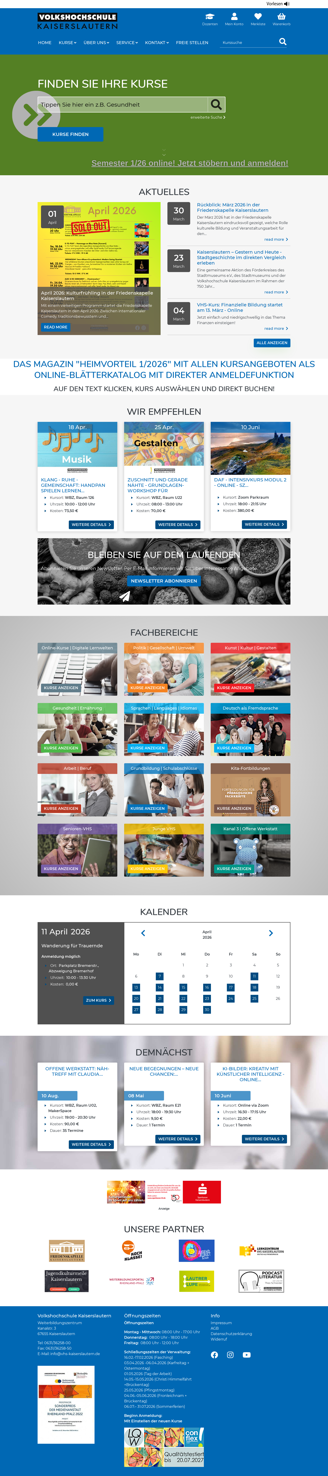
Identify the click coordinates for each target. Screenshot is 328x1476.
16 (207, 987)
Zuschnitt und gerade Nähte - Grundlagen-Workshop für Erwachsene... (158, 488)
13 (136, 987)
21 (159, 998)
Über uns (95, 42)
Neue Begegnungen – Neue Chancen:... (164, 1071)
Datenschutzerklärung (231, 1334)
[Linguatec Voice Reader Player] (278, 4)
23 (207, 998)
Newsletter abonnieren (164, 581)
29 (183, 1010)
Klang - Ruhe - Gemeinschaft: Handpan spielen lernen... (73, 485)
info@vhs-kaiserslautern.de (75, 1354)
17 (231, 987)
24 (230, 998)
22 (183, 998)
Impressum (221, 1323)
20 (136, 998)
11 (254, 976)
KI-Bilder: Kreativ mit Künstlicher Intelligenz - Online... (250, 1074)
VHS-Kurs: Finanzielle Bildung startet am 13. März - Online (240, 307)
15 (183, 987)
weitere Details (91, 525)
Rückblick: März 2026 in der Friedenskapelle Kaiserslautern (233, 207)
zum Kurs (98, 1000)
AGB (215, 1328)
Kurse (66, 42)
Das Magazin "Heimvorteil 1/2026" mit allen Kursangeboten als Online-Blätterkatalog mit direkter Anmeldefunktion (164, 369)
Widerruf (219, 1339)
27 (136, 1010)
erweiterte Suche (208, 117)
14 (160, 987)
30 (207, 1010)
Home (44, 42)
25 (254, 998)
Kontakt (155, 42)
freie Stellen (192, 42)
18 (254, 987)
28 (160, 1010)
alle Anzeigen (272, 343)
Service (125, 42)
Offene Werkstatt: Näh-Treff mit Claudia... (77, 1071)
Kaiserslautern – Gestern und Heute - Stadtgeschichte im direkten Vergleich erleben (241, 257)
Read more (55, 327)
